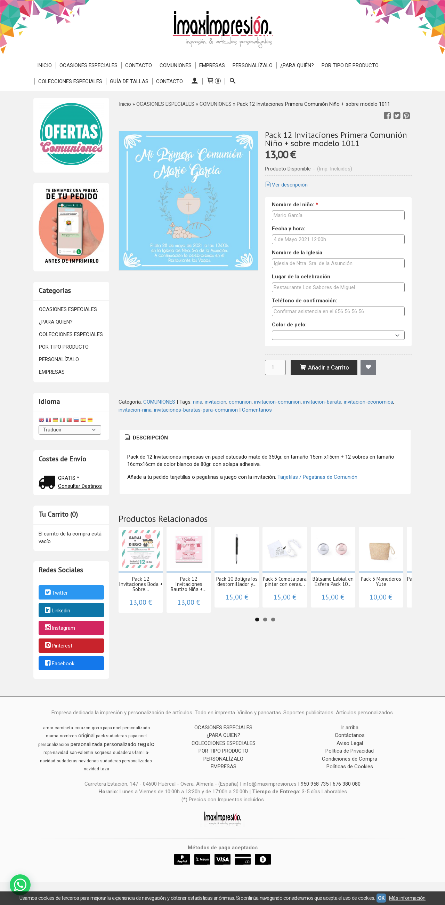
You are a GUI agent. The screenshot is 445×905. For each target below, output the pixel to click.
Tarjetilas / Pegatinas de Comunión (317, 477)
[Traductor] (70, 430)
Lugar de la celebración (301, 276)
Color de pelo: (289, 324)
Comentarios (257, 410)
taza (104, 769)
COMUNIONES (176, 65)
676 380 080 (347, 784)
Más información (407, 898)
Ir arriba (349, 727)
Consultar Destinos (80, 486)
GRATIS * (68, 478)
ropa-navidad (55, 752)
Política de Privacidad (349, 751)
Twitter (56, 593)
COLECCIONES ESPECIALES (70, 81)
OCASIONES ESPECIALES (88, 65)
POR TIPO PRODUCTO (64, 347)
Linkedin (57, 611)
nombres (68, 735)
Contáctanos (350, 735)
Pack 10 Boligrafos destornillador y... (304, 608)
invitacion (215, 402)
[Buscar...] (232, 81)
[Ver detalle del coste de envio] (48, 483)
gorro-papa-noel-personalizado (121, 727)
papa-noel (137, 735)
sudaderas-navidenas (78, 761)
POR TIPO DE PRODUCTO (350, 65)
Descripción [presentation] (145, 438)
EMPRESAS (212, 65)
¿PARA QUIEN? (56, 322)
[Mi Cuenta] (194, 81)
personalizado (120, 744)
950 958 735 (315, 784)
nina (197, 402)
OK (381, 898)
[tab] (146, 438)
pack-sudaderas (111, 735)
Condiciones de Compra (349, 759)
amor (48, 727)
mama (52, 735)
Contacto (138, 65)
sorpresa (103, 752)
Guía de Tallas (129, 81)
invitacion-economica (368, 402)
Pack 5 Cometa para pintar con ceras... (379, 608)
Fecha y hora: (288, 228)
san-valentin (81, 752)
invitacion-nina (135, 410)
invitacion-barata (322, 402)
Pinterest (58, 646)
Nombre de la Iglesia (297, 252)
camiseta (64, 727)
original (86, 735)
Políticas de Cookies (349, 766)
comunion (240, 402)
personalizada (87, 744)
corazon (82, 727)
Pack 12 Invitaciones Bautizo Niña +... (229, 608)
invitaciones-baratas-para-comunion (196, 410)
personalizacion (53, 744)
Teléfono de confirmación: (304, 300)
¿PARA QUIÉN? (297, 65)
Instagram (59, 628)
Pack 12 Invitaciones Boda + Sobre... (154, 608)
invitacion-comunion (277, 402)
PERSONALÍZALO (253, 65)
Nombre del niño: (295, 204)
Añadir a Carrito (324, 367)
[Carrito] (213, 81)
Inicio (44, 65)
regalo (146, 743)
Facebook (59, 663)
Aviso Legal (350, 743)
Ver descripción (286, 185)
